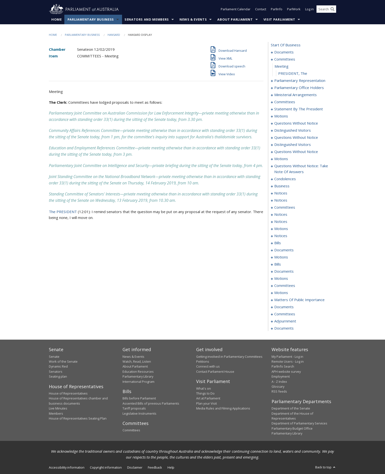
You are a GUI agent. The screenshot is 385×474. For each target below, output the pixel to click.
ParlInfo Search (283, 366)
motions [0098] (281, 228)
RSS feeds (279, 391)
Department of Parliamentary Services (299, 423)
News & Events (193, 19)
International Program (138, 381)
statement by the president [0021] (298, 109)
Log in (309, 9)
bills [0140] (277, 264)
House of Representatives (68, 393)
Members (56, 413)
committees (284, 285)
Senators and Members (146, 19)
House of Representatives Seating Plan (78, 418)
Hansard (114, 35)
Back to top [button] (325, 467)
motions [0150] (281, 278)
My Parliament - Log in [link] (287, 356)
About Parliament (235, 19)
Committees (131, 430)
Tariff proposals (134, 408)
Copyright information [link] (106, 467)
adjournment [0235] (285, 321)
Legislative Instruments (139, 413)
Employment (281, 376)
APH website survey (286, 371)
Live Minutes (58, 408)
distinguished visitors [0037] (292, 130)
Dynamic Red (58, 366)
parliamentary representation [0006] (299, 80)
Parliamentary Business (91, 19)
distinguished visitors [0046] (292, 144)
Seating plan (58, 376)
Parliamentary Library (138, 376)
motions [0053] (281, 158)
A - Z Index (279, 381)
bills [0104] (277, 243)
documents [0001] (284, 52)
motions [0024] (281, 116)
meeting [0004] (282, 66)
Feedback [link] (155, 467)
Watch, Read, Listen (137, 361)
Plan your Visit (206, 403)
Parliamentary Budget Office (292, 428)
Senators (55, 371)
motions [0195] (281, 292)
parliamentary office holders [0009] (299, 87)
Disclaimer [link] (134, 467)
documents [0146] (284, 271)
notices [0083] (280, 193)
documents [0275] (284, 328)
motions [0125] (281, 257)
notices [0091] (280, 214)
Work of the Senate (63, 361)
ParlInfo (276, 9)
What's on (203, 388)
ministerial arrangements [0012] (295, 94)
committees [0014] (284, 102)
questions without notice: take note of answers (301, 169)
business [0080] (281, 186)
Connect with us (208, 366)
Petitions (202, 361)
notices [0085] (280, 200)
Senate (54, 356)
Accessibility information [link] (66, 467)
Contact (260, 9)
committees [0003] (284, 59)
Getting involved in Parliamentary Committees (229, 356)
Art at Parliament (208, 398)
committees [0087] (284, 207)
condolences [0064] (285, 179)
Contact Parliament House (215, 371)
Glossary (278, 386)
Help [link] (170, 467)
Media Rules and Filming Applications (223, 408)
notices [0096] (280, 221)
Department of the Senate (291, 408)
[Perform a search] (332, 9)
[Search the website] (326, 9)
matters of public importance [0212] (299, 299)
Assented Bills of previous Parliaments (151, 403)
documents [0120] (284, 250)
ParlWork (294, 9)
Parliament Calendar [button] (235, 9)
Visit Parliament (279, 19)
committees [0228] (284, 314)
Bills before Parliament (139, 398)
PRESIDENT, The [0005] (292, 73)
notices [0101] (280, 235)
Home (56, 19)
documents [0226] (284, 307)
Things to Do (205, 393)
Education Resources (138, 371)
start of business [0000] (286, 45)
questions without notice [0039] (296, 137)
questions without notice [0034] (296, 123)
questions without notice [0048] (296, 151)
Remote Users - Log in (288, 361)
